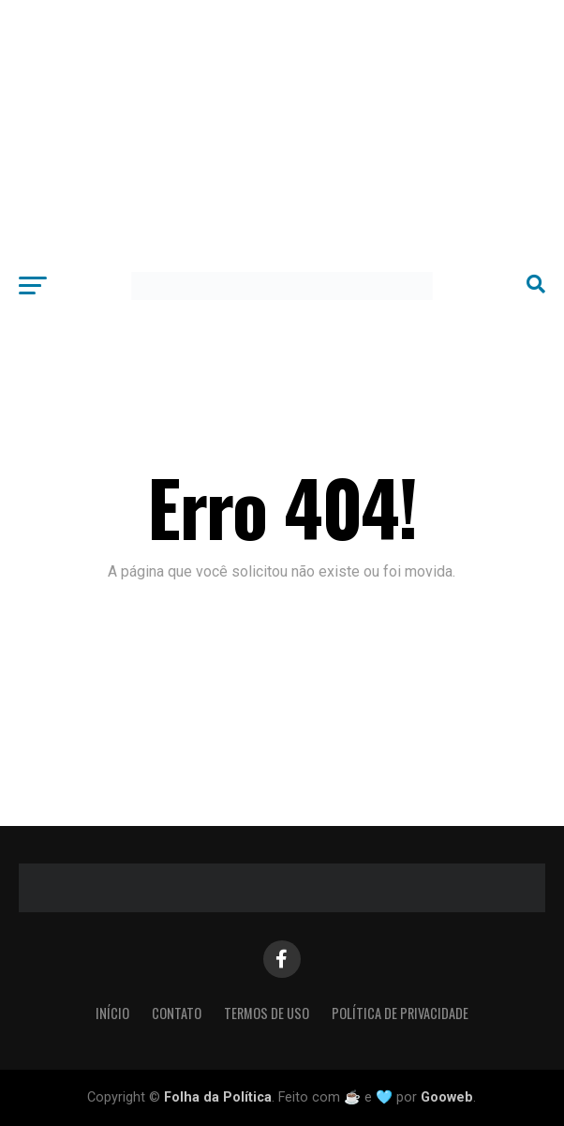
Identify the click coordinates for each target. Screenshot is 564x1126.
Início (112, 1013)
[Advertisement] (282, 131)
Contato (176, 1013)
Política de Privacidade (400, 1013)
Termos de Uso (266, 1013)
